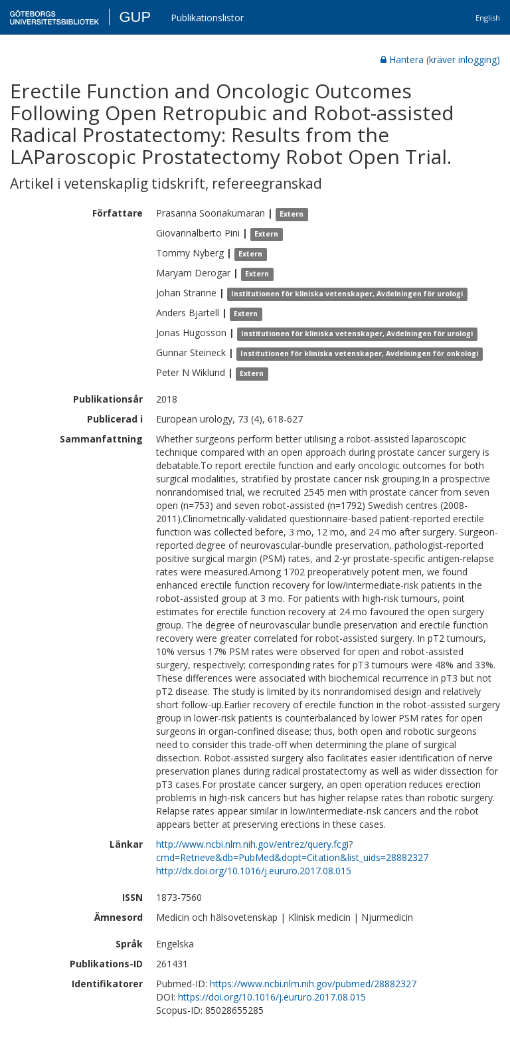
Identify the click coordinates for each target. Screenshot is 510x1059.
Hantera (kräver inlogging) (440, 59)
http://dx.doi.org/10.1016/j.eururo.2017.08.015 (253, 870)
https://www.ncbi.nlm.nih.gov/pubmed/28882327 (313, 983)
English (487, 18)
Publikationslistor (207, 17)
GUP (135, 17)
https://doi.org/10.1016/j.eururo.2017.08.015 (272, 997)
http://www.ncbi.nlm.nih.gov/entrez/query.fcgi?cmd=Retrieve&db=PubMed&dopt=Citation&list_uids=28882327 (292, 851)
